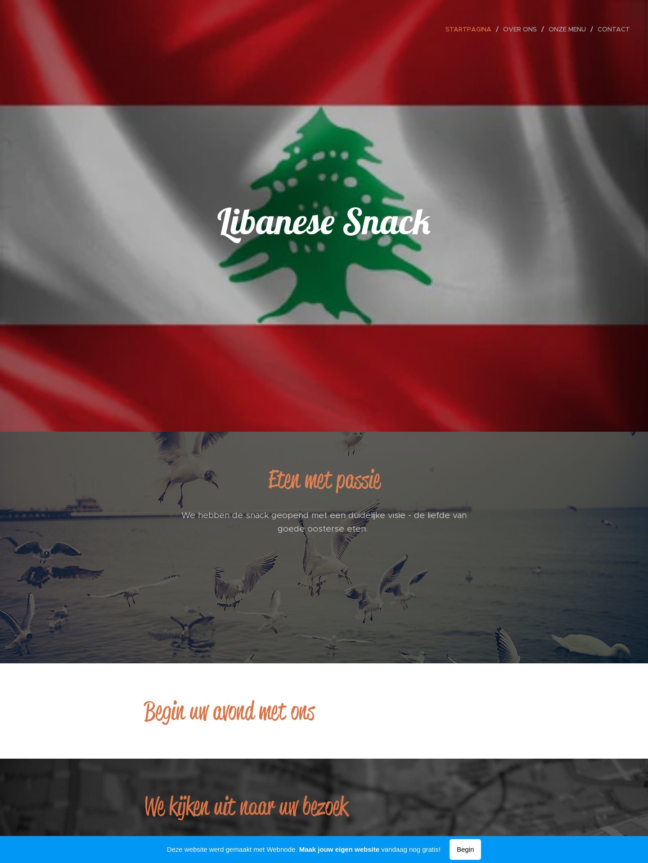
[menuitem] (471, 29)
